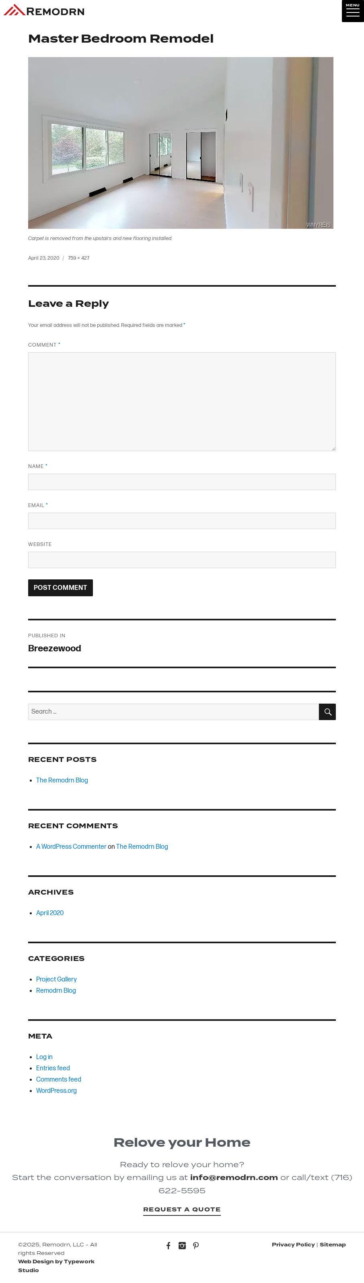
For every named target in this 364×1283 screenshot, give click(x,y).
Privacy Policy (293, 1244)
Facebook (168, 1247)
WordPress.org (56, 1091)
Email (38, 505)
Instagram (182, 1247)
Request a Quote (182, 1209)
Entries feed (53, 1068)
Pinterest (195, 1247)
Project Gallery (56, 979)
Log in (44, 1057)
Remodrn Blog (56, 991)
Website (40, 544)
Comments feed (58, 1080)
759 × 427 (78, 258)
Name (37, 466)
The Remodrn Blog (62, 780)
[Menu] (353, 11)
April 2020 (50, 913)
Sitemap (333, 1244)
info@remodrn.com (234, 1177)
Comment (44, 345)
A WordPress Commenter (71, 847)
